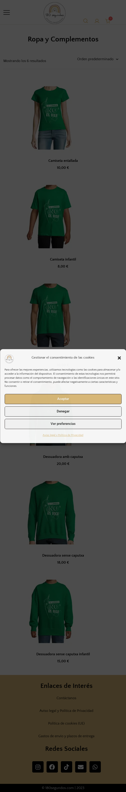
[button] (119, 358)
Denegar (63, 411)
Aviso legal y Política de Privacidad (63, 435)
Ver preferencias (63, 424)
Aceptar (63, 399)
